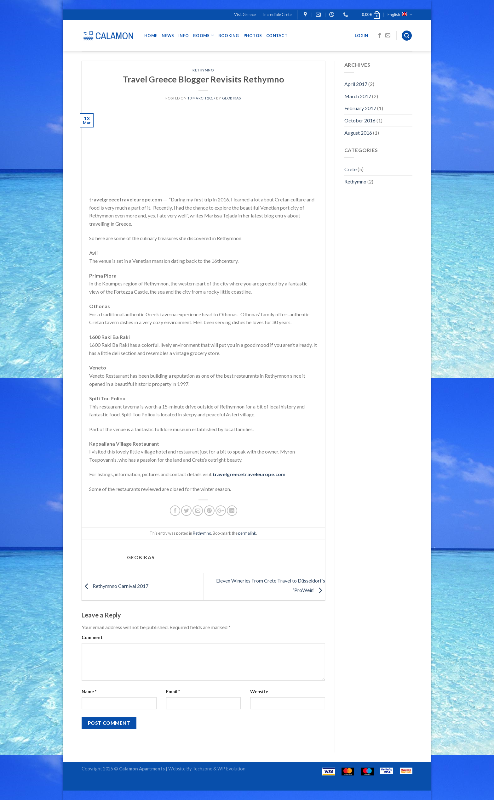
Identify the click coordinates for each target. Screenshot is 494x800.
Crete (350, 169)
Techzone (202, 768)
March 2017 (357, 96)
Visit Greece (245, 14)
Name (89, 691)
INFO (183, 35)
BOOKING (228, 35)
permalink (247, 533)
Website (259, 691)
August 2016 (358, 133)
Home (150, 35)
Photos (253, 35)
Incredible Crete (277, 14)
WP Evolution (230, 768)
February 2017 (360, 108)
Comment (92, 637)
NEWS (168, 35)
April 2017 (355, 84)
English (400, 15)
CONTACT (276, 35)
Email (173, 691)
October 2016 (360, 120)
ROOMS (203, 35)
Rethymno (203, 70)
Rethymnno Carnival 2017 (115, 586)
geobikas (231, 98)
